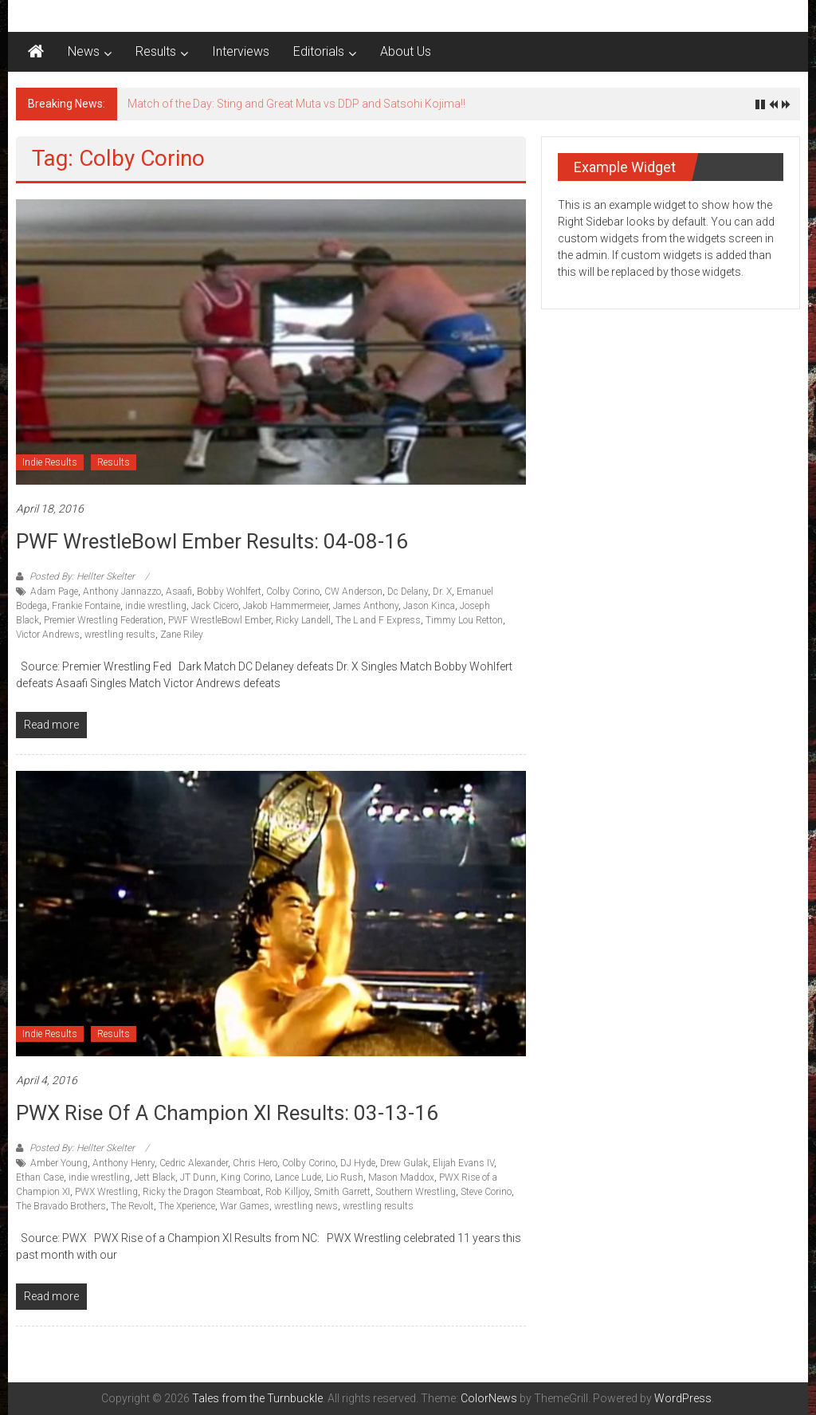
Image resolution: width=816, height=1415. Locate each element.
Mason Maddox (401, 1177)
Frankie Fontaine (86, 605)
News (84, 51)
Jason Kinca (429, 605)
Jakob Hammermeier (285, 605)
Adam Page (54, 591)
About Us (405, 51)
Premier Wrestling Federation (103, 620)
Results (155, 51)
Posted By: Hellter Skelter (82, 576)
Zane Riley (181, 634)
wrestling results (119, 634)
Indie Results (49, 462)
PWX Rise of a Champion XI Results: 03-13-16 (227, 1113)
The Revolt (132, 1206)
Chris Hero (255, 1163)
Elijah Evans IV (463, 1163)
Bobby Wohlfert (229, 591)
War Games (244, 1206)
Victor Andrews (48, 634)
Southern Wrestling (415, 1191)
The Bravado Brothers (61, 1206)
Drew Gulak (404, 1163)
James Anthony (365, 605)
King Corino (245, 1177)
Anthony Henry (123, 1163)
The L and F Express (378, 620)
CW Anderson (353, 591)
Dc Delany (407, 591)
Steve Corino (486, 1191)
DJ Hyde (357, 1163)
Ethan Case (40, 1177)
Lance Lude (298, 1177)
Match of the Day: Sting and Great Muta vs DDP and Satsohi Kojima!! (296, 103)
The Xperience (187, 1206)
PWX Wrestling (106, 1191)
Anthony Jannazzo (122, 591)
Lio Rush (344, 1177)
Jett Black (155, 1177)
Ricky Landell (303, 620)
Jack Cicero (214, 605)
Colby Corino (293, 591)
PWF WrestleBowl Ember (219, 620)
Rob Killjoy (287, 1191)
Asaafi (179, 591)
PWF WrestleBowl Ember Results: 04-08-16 (212, 541)
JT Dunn (198, 1177)
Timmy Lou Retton (464, 620)
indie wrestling (155, 605)
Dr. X (442, 591)
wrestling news (306, 1206)
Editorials (318, 51)
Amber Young (59, 1163)
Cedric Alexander (193, 1163)
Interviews (240, 51)
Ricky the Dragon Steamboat (202, 1191)
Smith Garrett (342, 1191)
